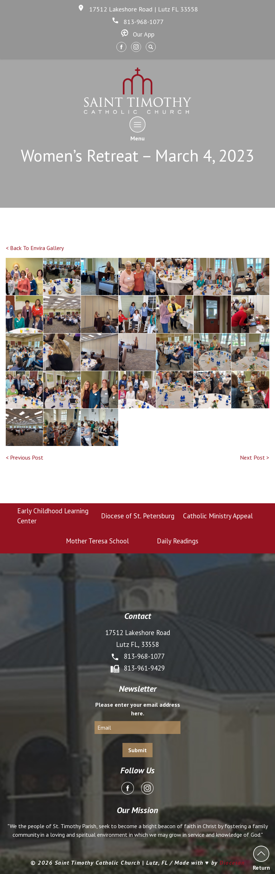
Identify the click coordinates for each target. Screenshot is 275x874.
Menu (138, 128)
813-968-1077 (138, 22)
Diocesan (232, 862)
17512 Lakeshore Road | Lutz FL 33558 (137, 9)
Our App (137, 34)
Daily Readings (177, 541)
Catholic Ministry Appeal (218, 516)
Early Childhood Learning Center (52, 515)
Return (261, 858)
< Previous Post (24, 457)
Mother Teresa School (97, 541)
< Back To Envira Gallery (35, 247)
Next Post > (254, 457)
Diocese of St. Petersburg (137, 516)
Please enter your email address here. (137, 709)
